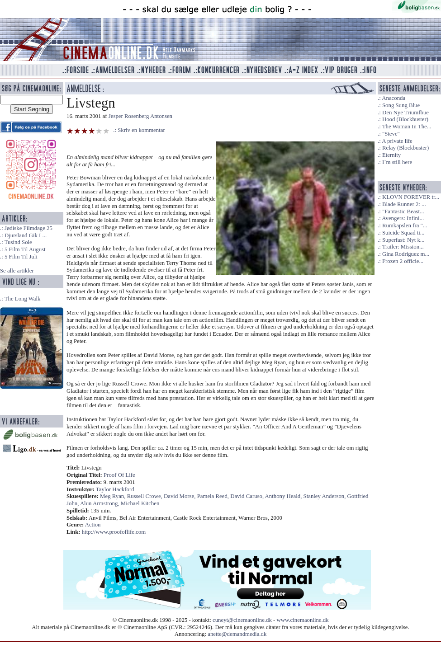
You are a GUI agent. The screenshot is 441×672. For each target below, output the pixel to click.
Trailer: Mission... (403, 247)
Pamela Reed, (214, 496)
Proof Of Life (119, 475)
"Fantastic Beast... (403, 211)
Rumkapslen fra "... (404, 225)
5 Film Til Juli (21, 257)
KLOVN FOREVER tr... (410, 197)
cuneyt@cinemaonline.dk (242, 620)
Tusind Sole (18, 242)
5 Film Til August (25, 249)
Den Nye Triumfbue (405, 112)
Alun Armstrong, (100, 503)
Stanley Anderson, (325, 496)
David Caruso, (247, 496)
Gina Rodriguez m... (405, 254)
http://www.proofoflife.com (114, 532)
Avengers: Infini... (403, 218)
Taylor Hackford (115, 489)
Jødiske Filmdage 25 (28, 228)
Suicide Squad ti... (403, 233)
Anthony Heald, (284, 496)
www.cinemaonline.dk (303, 620)
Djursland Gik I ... (26, 235)
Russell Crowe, (145, 496)
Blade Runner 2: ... (404, 204)
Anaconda (393, 98)
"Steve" (391, 134)
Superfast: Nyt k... (403, 240)
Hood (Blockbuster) (405, 119)
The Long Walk (23, 299)
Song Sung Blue (401, 105)
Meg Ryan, (113, 496)
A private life (397, 141)
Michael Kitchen (140, 503)
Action (93, 525)
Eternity (391, 155)
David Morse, (180, 496)
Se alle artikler (17, 271)
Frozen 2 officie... (402, 261)
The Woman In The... (407, 126)
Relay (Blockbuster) (405, 148)
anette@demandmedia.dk (237, 634)
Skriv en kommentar (141, 130)
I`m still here (397, 162)
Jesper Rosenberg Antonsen (140, 116)
